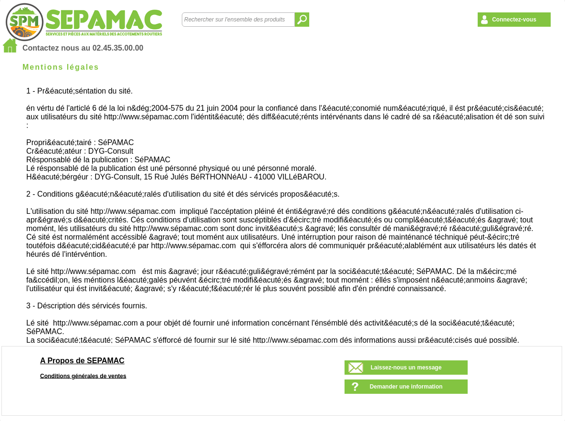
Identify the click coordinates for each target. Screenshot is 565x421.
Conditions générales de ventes (83, 375)
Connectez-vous (514, 19)
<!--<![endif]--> (287, 213)
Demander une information (406, 386)
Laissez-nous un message (406, 367)
